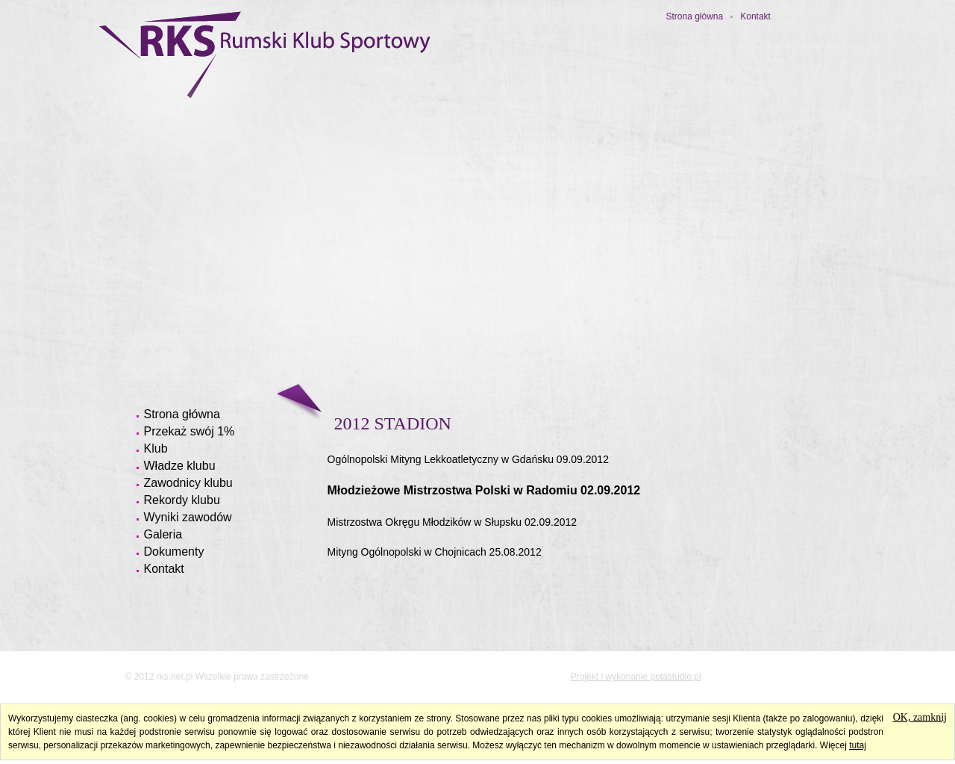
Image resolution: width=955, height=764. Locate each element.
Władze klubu (180, 465)
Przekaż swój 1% (189, 431)
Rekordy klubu (182, 500)
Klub (156, 448)
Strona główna (695, 16)
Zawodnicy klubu (188, 482)
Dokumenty (174, 551)
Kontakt (755, 16)
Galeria (163, 534)
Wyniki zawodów (188, 517)
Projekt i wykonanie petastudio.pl (636, 676)
